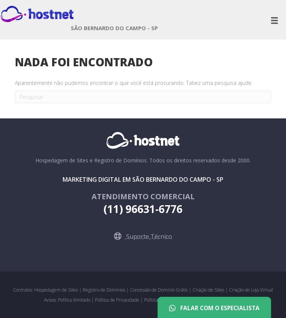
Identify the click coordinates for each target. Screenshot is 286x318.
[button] (143, 236)
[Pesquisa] (143, 96)
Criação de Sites (208, 290)
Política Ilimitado (74, 300)
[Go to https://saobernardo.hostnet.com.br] (114, 30)
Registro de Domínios (104, 290)
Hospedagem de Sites (56, 290)
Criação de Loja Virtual (251, 290)
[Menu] (274, 20)
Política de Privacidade (117, 300)
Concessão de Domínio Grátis (159, 290)
